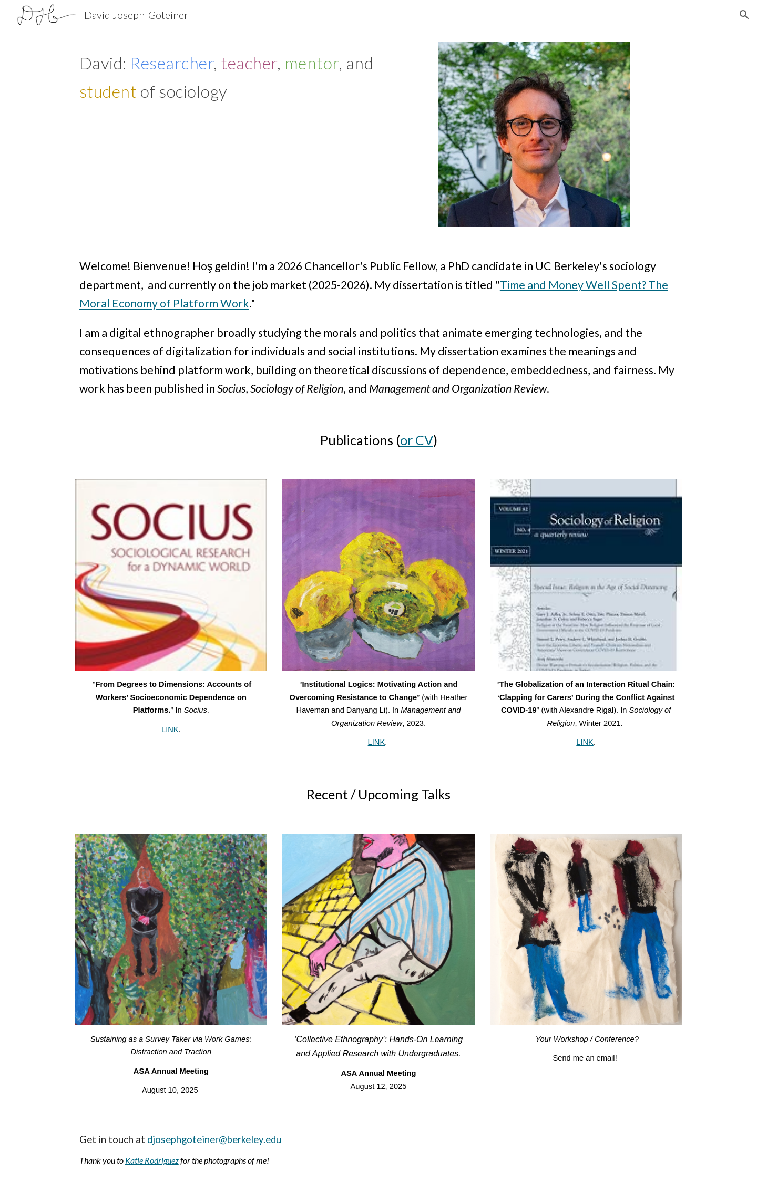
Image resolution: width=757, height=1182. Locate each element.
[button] (744, 14)
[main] (249, 79)
